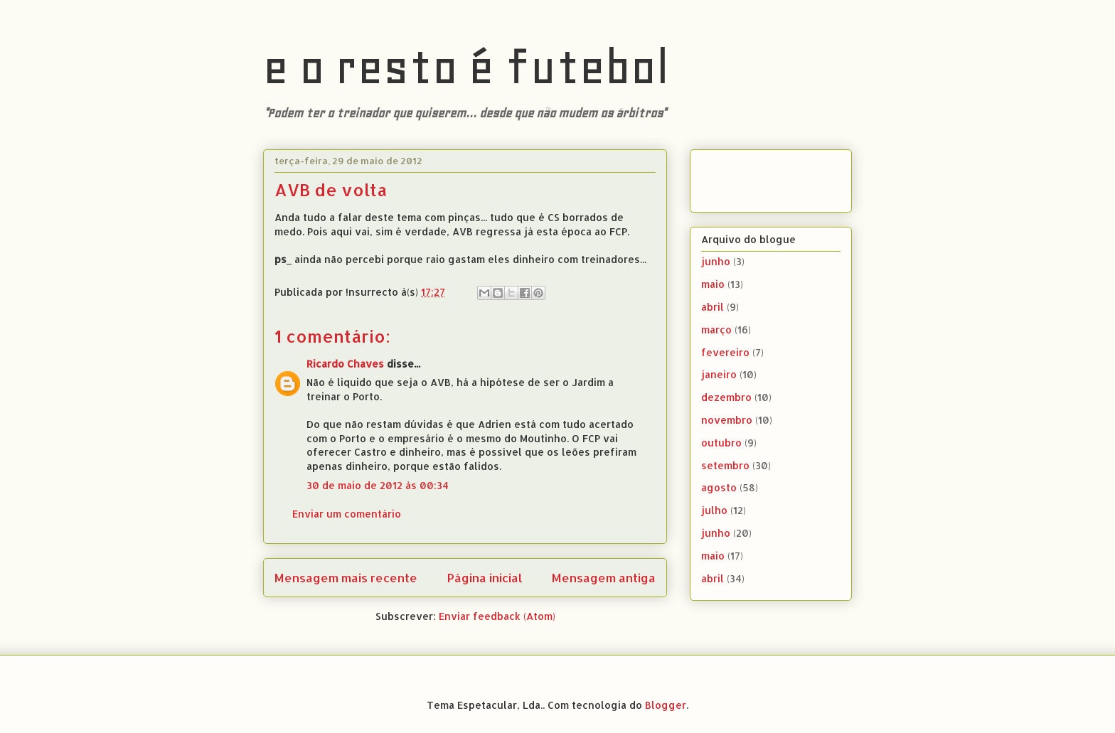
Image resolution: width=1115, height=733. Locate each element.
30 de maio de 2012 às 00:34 (377, 485)
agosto (719, 487)
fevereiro (725, 352)
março (716, 329)
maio (713, 284)
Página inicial (485, 577)
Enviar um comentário (346, 514)
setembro (725, 465)
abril (712, 307)
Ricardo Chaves (345, 364)
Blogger (665, 705)
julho (714, 510)
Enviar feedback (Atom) (497, 616)
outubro (721, 443)
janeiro (719, 374)
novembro (726, 420)
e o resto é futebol (466, 67)
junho (715, 261)
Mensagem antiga (604, 577)
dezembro (726, 397)
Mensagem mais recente (345, 577)
